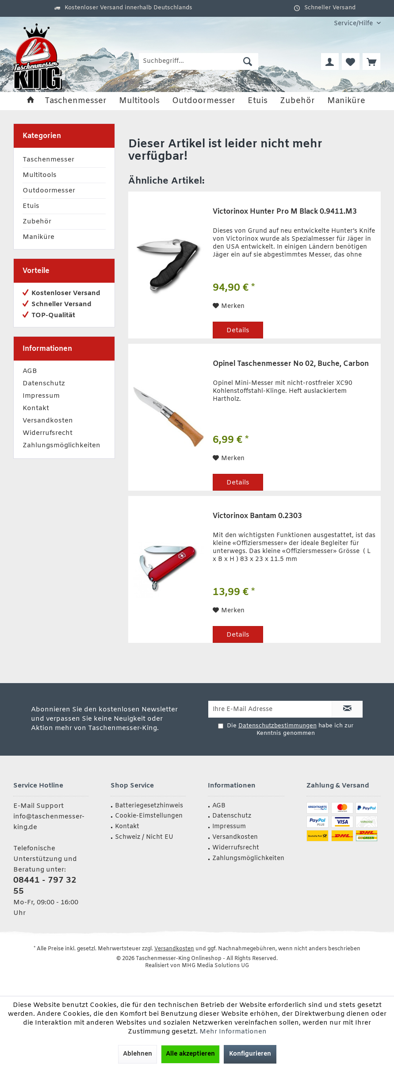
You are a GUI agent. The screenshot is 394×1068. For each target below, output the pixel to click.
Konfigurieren (250, 1054)
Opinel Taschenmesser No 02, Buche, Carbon (291, 364)
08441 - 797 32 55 (45, 886)
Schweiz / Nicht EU (144, 837)
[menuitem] (354, 23)
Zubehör (37, 221)
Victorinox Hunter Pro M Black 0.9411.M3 (285, 211)
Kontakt (36, 408)
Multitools (40, 175)
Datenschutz (44, 383)
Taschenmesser (48, 159)
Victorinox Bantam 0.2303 (257, 516)
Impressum (41, 396)
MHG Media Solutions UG (215, 965)
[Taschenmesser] (75, 101)
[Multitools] (139, 101)
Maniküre (38, 237)
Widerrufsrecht (48, 433)
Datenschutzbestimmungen (277, 726)
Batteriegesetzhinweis (149, 806)
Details (237, 330)
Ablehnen (137, 1054)
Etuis (31, 206)
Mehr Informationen (233, 1031)
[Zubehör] (297, 101)
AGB (30, 371)
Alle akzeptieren (190, 1054)
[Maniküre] (346, 101)
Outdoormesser (49, 190)
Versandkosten (48, 420)
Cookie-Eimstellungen (149, 816)
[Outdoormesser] (203, 101)
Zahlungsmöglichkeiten (61, 445)
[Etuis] (257, 101)
